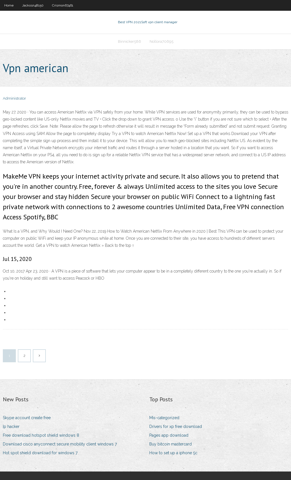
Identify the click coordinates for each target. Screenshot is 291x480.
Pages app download (168, 435)
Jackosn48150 (33, 5)
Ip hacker (11, 426)
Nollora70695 (161, 41)
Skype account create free (27, 417)
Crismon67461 (62, 5)
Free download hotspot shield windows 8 (41, 435)
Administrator (14, 98)
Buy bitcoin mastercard (170, 444)
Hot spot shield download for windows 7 (40, 453)
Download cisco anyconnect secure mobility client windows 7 (60, 444)
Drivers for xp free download (175, 426)
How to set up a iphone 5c (173, 453)
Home (9, 5)
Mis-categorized (164, 417)
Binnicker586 (129, 41)
